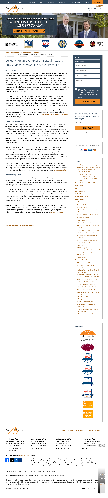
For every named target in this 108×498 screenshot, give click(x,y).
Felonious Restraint (84, 217)
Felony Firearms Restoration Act (88, 215)
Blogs (41, 2)
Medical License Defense (86, 223)
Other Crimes (79, 199)
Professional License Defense (87, 233)
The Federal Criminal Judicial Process (87, 298)
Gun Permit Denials (84, 220)
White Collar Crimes (81, 196)
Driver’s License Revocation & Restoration (87, 211)
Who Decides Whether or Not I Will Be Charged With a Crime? (89, 280)
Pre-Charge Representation (87, 289)
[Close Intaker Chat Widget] (102, 444)
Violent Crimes (80, 194)
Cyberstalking (82, 207)
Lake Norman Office (38, 439)
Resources (62, 2)
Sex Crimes (79, 161)
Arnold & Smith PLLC (23, 488)
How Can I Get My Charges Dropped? (86, 266)
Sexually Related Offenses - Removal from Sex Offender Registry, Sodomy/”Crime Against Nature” (88, 177)
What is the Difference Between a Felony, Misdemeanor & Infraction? (89, 276)
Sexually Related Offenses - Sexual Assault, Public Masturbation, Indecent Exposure (89, 169)
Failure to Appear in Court (86, 284)
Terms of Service (55, 476)
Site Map (90, 430)
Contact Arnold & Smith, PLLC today (54, 114)
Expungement (80, 191)
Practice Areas (30, 2)
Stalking (80, 245)
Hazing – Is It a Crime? (85, 263)
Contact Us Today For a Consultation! (19, 225)
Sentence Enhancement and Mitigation (87, 305)
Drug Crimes (79, 186)
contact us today (60, 170)
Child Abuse (82, 204)
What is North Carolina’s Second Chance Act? (88, 271)
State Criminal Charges (85, 302)
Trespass (81, 254)
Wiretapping (82, 257)
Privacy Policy (80, 430)
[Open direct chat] (99, 444)
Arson (80, 202)
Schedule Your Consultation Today (29, 31)
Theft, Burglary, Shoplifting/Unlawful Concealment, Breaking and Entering (89, 250)
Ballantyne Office (88, 439)
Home (10, 2)
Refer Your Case (75, 2)
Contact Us (97, 2)
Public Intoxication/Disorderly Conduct (87, 237)
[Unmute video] (78, 444)
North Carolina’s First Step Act (87, 287)
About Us (19, 2)
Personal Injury (24, 456)
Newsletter (51, 2)
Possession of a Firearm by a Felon (89, 230)
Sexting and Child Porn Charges (88, 165)
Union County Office (64, 439)
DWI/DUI (78, 188)
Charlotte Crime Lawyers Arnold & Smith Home (14, 8)
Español (87, 2)
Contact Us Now (88, 102)
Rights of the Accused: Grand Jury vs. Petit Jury (88, 310)
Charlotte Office (12, 439)
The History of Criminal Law (87, 314)
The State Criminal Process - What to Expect (89, 293)
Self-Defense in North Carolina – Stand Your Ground (88, 241)
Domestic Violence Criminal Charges (87, 183)
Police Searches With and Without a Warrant (89, 226)
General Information (82, 260)
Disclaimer (70, 430)
